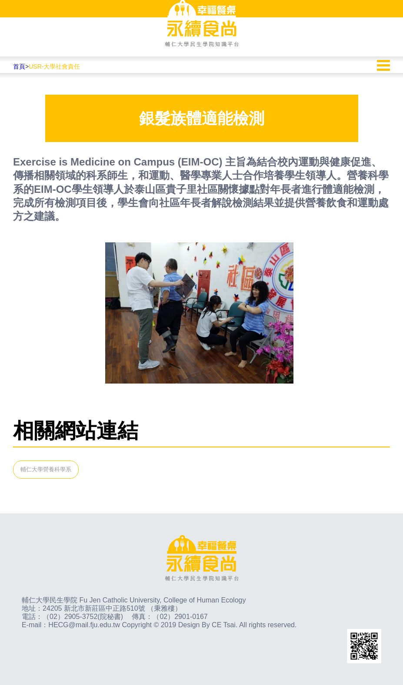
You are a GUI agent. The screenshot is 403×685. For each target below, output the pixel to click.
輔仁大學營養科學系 (45, 469)
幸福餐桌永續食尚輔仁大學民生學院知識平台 (202, 24)
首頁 (19, 66)
